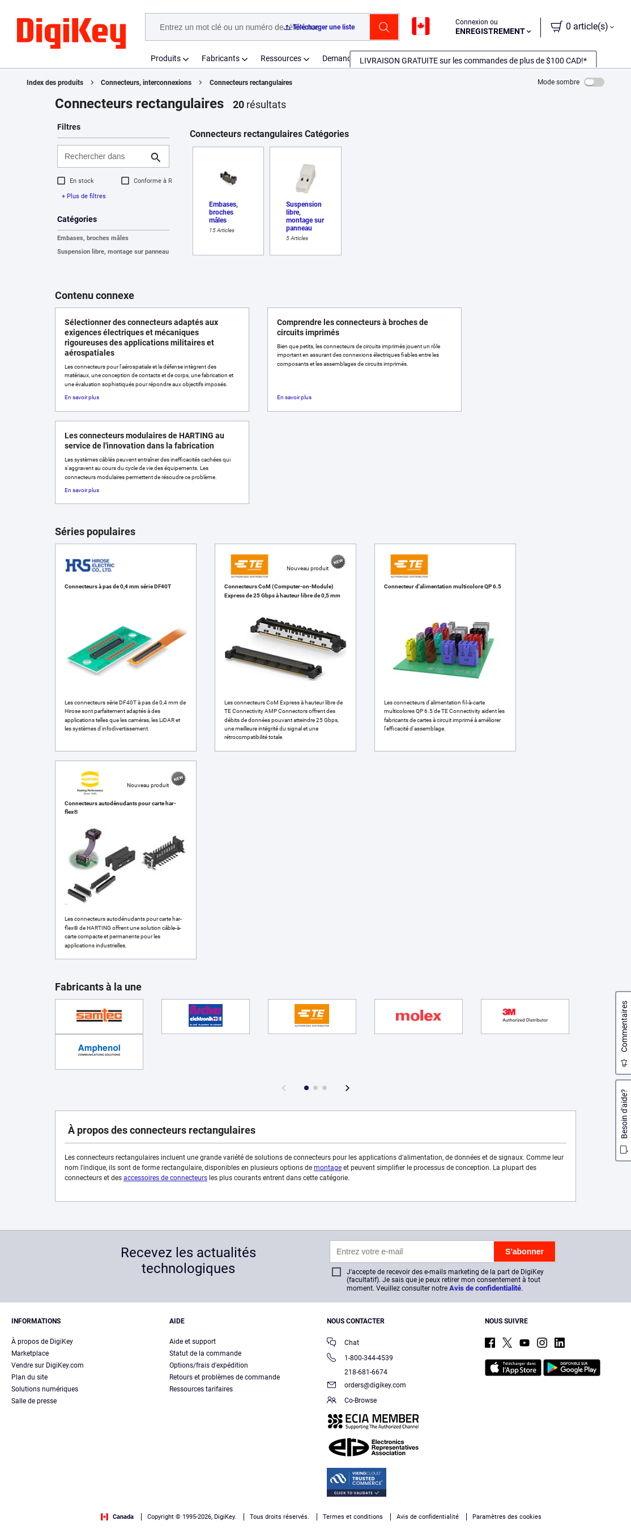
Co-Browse (352, 1401)
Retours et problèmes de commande (224, 1377)
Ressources (281, 58)
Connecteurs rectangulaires (251, 83)
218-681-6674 (357, 1372)
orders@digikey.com (366, 1386)
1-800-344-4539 (360, 1358)
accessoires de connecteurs (165, 1178)
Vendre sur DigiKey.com (47, 1365)
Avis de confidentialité (485, 1288)
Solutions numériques (44, 1389)
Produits (166, 58)
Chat (343, 1343)
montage (328, 1168)
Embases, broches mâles (93, 238)
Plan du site (29, 1377)
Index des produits (55, 83)
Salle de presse (34, 1401)
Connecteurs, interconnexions (146, 83)
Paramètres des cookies (507, 1517)
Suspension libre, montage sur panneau (113, 252)
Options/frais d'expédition (208, 1365)
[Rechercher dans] (104, 156)
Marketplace (30, 1353)
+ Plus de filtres (84, 196)
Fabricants (221, 58)
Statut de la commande (205, 1353)
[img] (71, 34)
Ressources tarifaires (201, 1389)
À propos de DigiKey (42, 1342)
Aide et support (192, 1342)
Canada (117, 1517)
